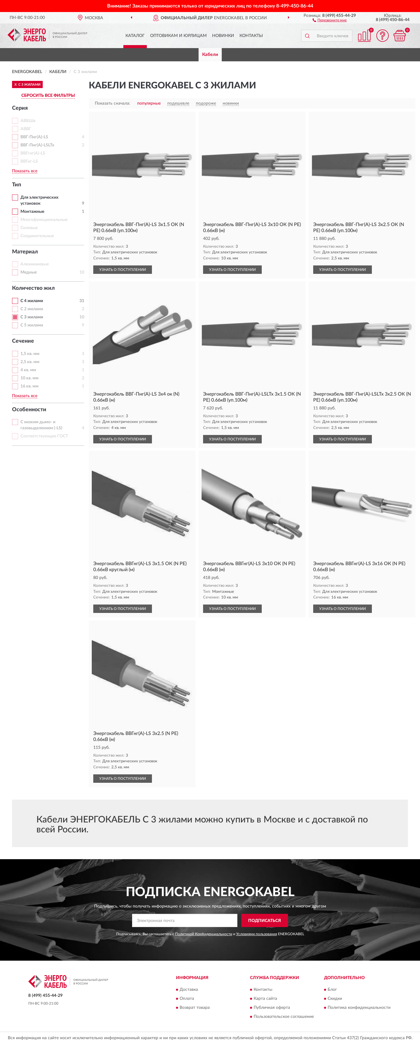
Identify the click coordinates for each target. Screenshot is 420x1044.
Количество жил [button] (33, 288)
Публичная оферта (272, 1008)
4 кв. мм (28, 370)
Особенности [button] (29, 409)
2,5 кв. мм (29, 362)
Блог (332, 989)
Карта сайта (265, 999)
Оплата (187, 999)
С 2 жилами (31, 309)
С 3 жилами (31, 317)
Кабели (210, 54)
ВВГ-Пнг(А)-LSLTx (37, 145)
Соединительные (37, 236)
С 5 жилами (31, 325)
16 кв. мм (29, 386)
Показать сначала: (112, 103)
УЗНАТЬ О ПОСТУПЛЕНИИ (122, 269)
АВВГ (25, 129)
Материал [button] (25, 252)
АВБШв (28, 121)
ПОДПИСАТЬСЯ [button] (264, 921)
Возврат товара (195, 1008)
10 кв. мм (29, 378)
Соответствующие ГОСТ (44, 436)
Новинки (223, 36)
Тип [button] (16, 185)
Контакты (251, 36)
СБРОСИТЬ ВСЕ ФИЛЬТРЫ (48, 95)
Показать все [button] (24, 171)
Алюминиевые (34, 264)
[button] (330, 20)
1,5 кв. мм (29, 354)
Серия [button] (20, 108)
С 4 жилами (31, 301)
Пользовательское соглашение (284, 1017)
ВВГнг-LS (29, 161)
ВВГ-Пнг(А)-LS (34, 137)
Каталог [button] (135, 36)
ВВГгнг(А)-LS (32, 153)
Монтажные (32, 212)
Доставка (189, 989)
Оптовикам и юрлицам (178, 36)
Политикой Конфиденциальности (203, 934)
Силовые (29, 228)
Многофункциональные (43, 220)
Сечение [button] (23, 341)
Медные (28, 272)
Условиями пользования (256, 934)
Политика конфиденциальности (359, 1008)
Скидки (335, 999)
